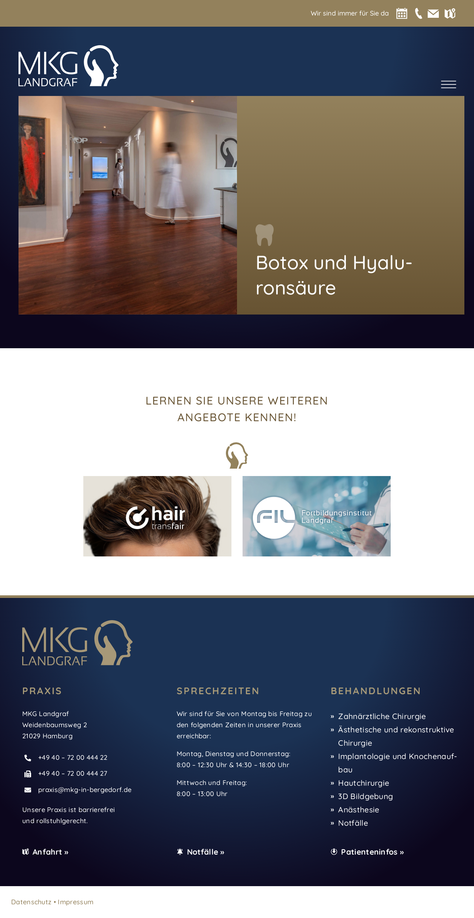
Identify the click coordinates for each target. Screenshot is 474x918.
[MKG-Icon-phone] (418, 11)
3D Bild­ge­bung (365, 796)
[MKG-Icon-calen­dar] (401, 11)
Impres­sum (75, 902)
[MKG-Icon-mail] (433, 12)
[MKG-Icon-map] (449, 12)
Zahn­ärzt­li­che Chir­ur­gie (382, 716)
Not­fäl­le (353, 823)
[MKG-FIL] (317, 480)
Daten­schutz (31, 902)
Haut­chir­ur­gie (363, 783)
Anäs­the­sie (358, 809)
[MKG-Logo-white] (68, 49)
